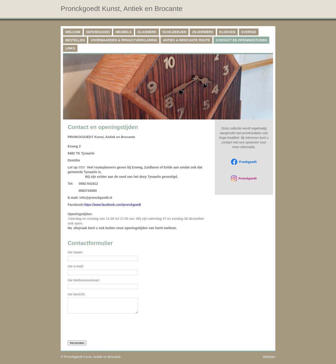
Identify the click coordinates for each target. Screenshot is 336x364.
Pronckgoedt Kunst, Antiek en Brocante (92, 359)
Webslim (269, 359)
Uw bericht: (76, 294)
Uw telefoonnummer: (84, 280)
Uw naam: (75, 252)
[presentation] (103, 329)
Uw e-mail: (76, 266)
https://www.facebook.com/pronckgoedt (112, 204)
